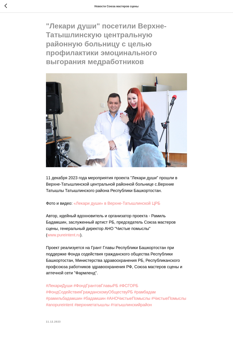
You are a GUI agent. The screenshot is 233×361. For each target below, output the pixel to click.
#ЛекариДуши (59, 285)
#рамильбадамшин (64, 298)
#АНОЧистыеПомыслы (128, 298)
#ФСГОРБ (128, 285)
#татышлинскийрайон (131, 305)
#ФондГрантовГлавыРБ (95, 285)
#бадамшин (95, 298)
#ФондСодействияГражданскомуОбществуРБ (89, 292)
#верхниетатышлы (91, 305)
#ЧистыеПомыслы (168, 298)
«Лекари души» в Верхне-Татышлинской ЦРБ (117, 203)
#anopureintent (59, 305)
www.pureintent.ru (63, 235)
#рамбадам (145, 292)
